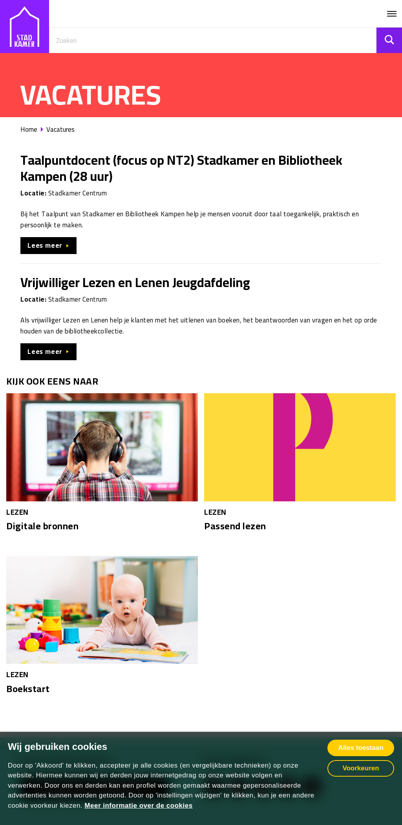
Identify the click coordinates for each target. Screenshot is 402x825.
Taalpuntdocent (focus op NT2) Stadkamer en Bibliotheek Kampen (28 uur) (181, 168)
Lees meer (44, 245)
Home (28, 129)
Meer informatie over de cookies (138, 805)
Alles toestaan (360, 747)
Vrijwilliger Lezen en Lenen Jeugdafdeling (135, 282)
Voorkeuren (360, 768)
